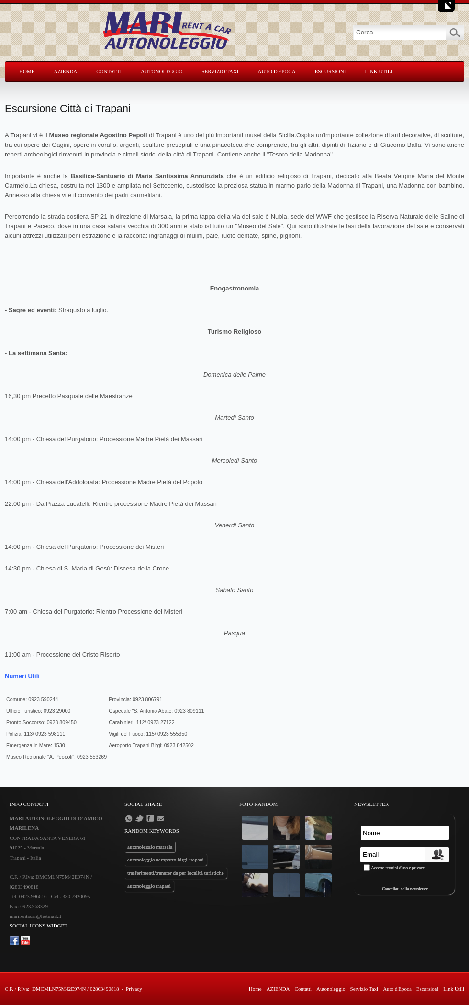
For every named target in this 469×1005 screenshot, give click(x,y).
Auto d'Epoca (277, 71)
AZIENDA (65, 71)
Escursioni (330, 71)
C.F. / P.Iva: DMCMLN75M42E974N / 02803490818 (62, 989)
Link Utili (378, 71)
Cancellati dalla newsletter (404, 888)
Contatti (109, 71)
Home (26, 71)
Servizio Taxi (219, 71)
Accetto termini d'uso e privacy (398, 867)
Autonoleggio (161, 71)
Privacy (134, 989)
